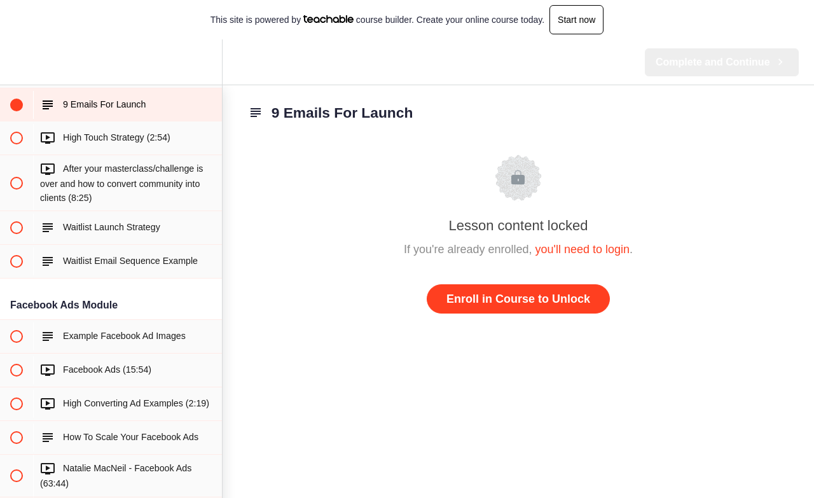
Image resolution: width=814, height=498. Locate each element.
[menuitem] (206, 62)
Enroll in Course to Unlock (518, 299)
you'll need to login (582, 249)
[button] (16, 62)
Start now (576, 20)
